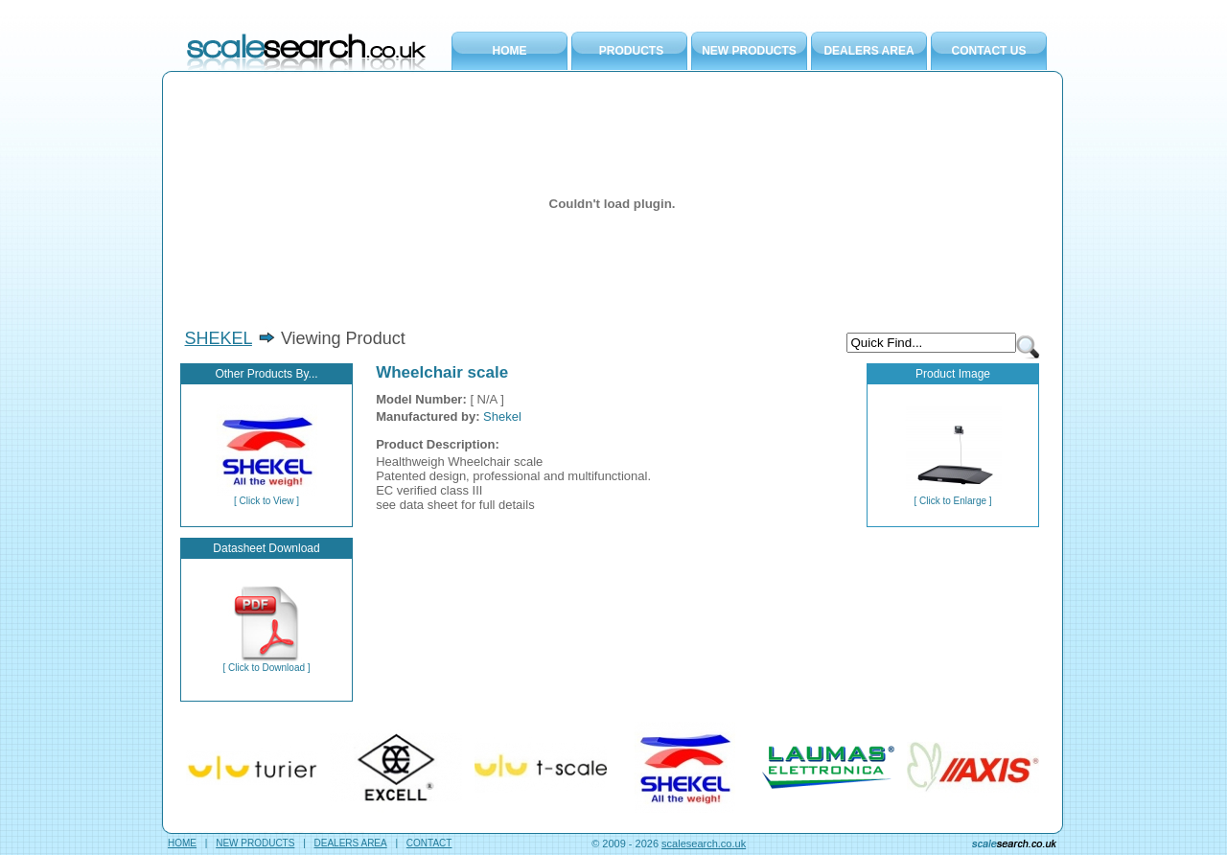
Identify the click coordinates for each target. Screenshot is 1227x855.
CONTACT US (989, 51)
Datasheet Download (266, 548)
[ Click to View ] (266, 496)
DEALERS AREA (868, 51)
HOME (510, 51)
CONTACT (429, 843)
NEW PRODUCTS (749, 51)
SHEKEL (218, 338)
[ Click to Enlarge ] (953, 496)
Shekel (502, 416)
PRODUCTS (631, 51)
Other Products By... (266, 374)
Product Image (952, 374)
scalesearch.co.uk (703, 843)
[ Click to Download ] (266, 663)
